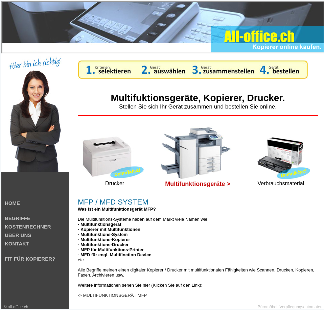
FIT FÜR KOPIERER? (30, 259)
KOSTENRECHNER (28, 227)
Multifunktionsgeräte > (197, 184)
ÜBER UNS (18, 235)
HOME (12, 203)
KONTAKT (17, 243)
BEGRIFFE (17, 218)
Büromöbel (267, 307)
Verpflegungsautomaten (301, 307)
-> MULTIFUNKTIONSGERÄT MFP (112, 295)
